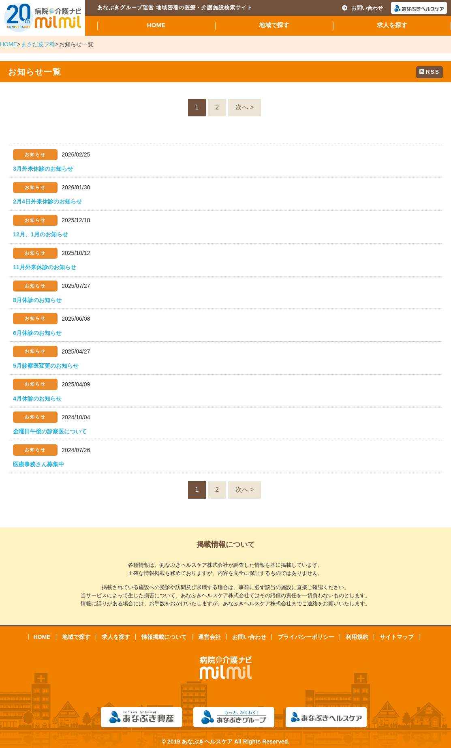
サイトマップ (397, 637)
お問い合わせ (362, 8)
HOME (156, 24)
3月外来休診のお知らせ (43, 168)
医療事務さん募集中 (38, 464)
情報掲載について (164, 637)
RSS (429, 72)
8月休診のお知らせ (37, 300)
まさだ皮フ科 (38, 44)
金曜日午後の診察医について (50, 431)
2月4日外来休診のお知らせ (47, 201)
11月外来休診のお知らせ (44, 267)
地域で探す (274, 24)
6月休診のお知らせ (37, 333)
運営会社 (209, 637)
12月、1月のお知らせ (40, 234)
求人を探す (392, 24)
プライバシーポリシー (306, 637)
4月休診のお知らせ (37, 398)
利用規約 (357, 637)
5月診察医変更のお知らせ (46, 365)
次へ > (244, 107)
